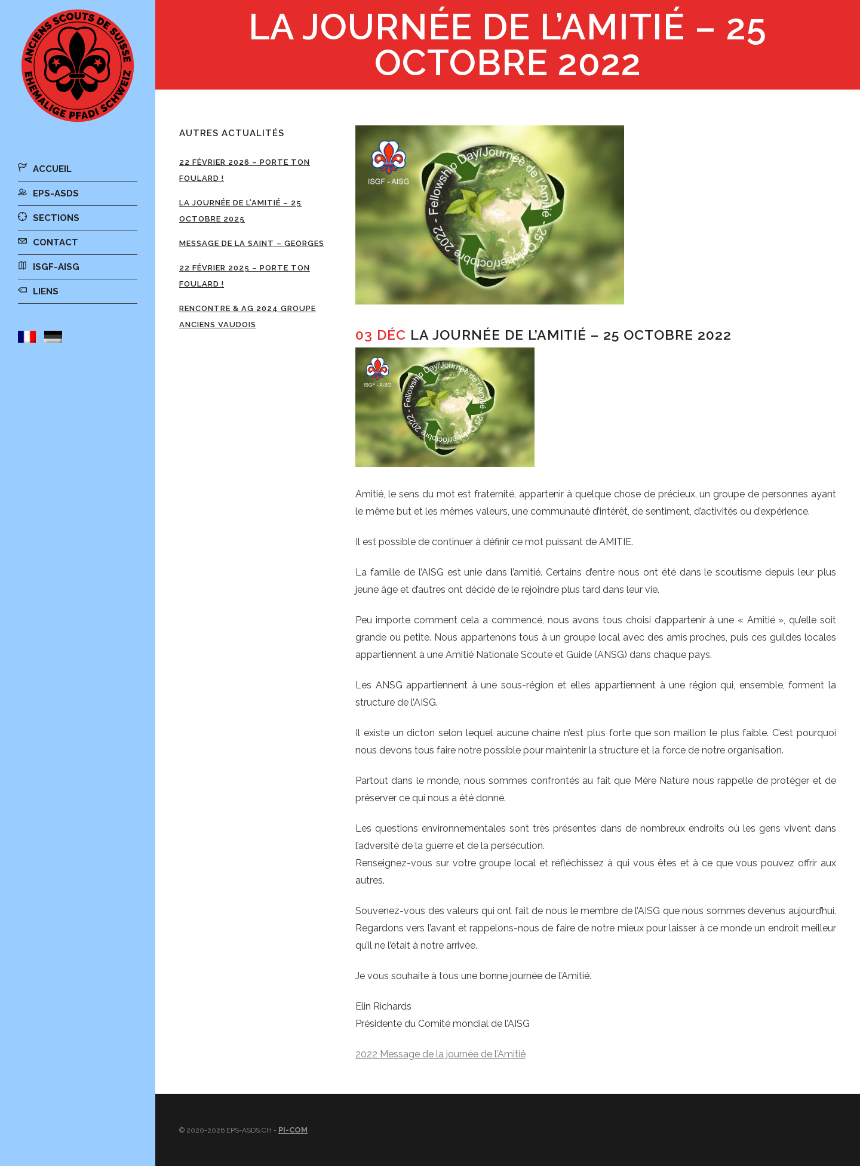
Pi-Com (293, 1129)
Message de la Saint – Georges (251, 243)
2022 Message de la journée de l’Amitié (440, 1054)
